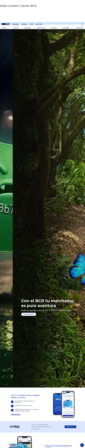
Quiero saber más (31, 314)
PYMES (31, 24)
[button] (10, 19)
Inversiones (66, 28)
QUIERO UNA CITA (70, 426)
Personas (16, 24)
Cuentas (4, 28)
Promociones (79, 28)
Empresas (24, 24)
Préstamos (27, 28)
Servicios (54, 28)
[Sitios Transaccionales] (82, 24)
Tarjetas (15, 28)
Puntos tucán (41, 28)
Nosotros (39, 24)
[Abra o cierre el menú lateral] (82, 445)
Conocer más (15, 414)
